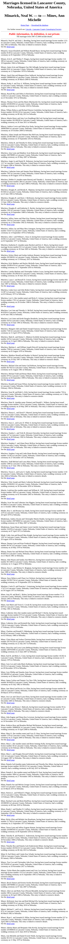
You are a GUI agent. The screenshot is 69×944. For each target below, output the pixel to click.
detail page (11, 47)
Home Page (25, 25)
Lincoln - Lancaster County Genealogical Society (44, 29)
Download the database (39, 25)
